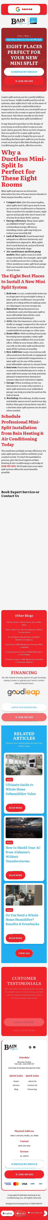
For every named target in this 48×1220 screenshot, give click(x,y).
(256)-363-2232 (24, 1146)
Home (19, 36)
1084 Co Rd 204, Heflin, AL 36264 (24, 1135)
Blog (16, 1089)
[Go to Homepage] (18, 21)
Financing (32, 1089)
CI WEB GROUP (35, 1203)
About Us (32, 1081)
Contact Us (32, 1085)
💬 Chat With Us (35, 1212)
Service (16, 1085)
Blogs (27, 36)
